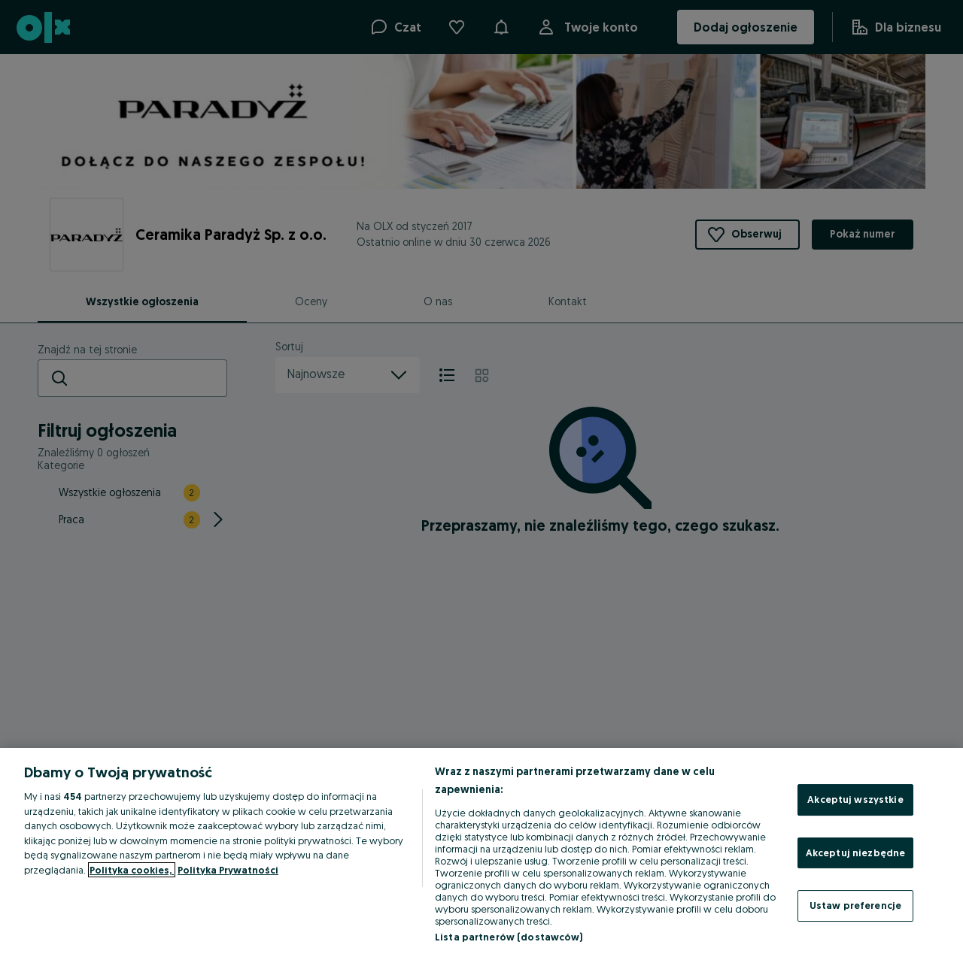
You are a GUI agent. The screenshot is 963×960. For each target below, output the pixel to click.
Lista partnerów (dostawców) (509, 937)
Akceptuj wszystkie (855, 799)
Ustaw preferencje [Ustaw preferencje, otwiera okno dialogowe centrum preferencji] (855, 905)
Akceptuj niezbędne (855, 852)
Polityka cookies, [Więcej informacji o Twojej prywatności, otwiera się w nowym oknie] (132, 870)
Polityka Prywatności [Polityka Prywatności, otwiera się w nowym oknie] (228, 870)
